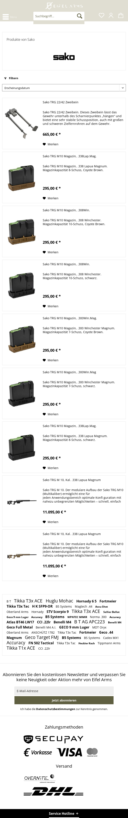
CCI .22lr (44, 622)
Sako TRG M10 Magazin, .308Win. (66, 210)
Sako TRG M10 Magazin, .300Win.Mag (69, 372)
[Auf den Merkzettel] (50, 144)
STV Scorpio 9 (58, 611)
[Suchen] (79, 16)
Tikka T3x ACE (29, 601)
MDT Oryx (99, 627)
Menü (10, 16)
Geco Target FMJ (42, 637)
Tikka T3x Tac (18, 606)
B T (9, 601)
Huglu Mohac (60, 601)
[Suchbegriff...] (59, 16)
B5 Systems (64, 606)
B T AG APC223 (90, 622)
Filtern (11, 78)
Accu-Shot (101, 606)
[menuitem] (9, 16)
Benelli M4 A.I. (46, 627)
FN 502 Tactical (41, 643)
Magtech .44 (84, 606)
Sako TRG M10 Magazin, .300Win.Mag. (70, 318)
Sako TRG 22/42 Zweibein (60, 102)
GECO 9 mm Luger (74, 627)
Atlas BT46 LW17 (21, 622)
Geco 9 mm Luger (18, 617)
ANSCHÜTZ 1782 (43, 632)
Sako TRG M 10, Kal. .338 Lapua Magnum (72, 480)
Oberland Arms (18, 612)
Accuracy (37, 617)
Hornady (37, 612)
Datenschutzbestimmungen (55, 709)
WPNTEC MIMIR (77, 617)
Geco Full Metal (20, 627)
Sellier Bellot (111, 612)
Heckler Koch (86, 643)
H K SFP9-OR (43, 606)
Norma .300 (98, 617)
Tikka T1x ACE (21, 648)
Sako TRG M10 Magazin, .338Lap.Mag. (70, 156)
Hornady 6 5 (86, 601)
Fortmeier (108, 601)
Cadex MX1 (111, 638)
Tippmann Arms (109, 643)
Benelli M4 (63, 622)
